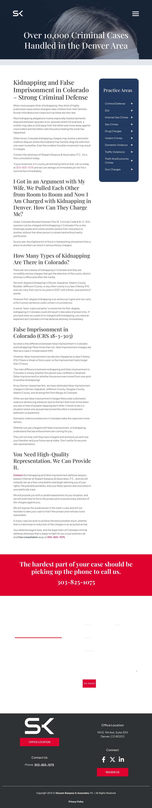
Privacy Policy (76, 801)
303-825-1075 (25, 167)
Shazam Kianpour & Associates (72, 793)
